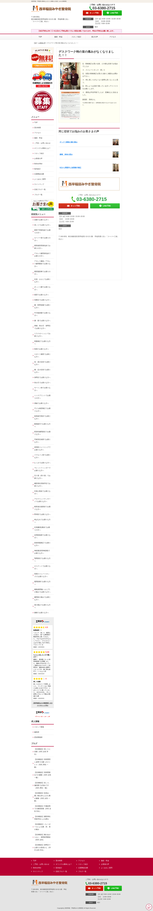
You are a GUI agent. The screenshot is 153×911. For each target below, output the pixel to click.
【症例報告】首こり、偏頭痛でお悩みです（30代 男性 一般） (42, 785)
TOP (40, 37)
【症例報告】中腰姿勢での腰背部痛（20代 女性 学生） (42, 808)
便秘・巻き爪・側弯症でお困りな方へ (42, 327)
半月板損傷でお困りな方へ (42, 314)
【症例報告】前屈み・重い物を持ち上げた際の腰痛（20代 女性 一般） (42, 797)
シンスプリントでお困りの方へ (42, 397)
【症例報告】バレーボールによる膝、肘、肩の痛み (42, 826)
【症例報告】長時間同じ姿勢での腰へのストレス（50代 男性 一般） (42, 763)
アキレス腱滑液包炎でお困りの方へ (42, 255)
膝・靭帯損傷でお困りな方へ (42, 306)
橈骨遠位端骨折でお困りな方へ (42, 508)
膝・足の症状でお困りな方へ (42, 371)
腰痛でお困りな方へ (41, 612)
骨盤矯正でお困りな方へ (42, 342)
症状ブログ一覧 (40, 189)
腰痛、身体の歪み (66, 154)
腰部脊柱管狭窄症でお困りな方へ (42, 485)
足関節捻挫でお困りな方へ (42, 536)
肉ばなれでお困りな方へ (42, 521)
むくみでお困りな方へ (42, 463)
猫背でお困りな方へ (41, 295)
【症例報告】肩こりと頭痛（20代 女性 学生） (42, 751)
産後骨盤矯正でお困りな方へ (42, 544)
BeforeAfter (38, 164)
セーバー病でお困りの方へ (42, 239)
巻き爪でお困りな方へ (42, 382)
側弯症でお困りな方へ (42, 377)
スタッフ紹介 (76, 37)
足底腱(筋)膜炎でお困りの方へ (42, 528)
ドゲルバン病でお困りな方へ (42, 456)
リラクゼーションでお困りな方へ (42, 335)
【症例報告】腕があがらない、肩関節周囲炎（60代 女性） (42, 837)
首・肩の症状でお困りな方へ (42, 363)
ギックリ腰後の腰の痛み (68, 142)
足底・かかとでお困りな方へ (42, 280)
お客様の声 (42, 43)
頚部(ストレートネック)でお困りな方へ (41, 575)
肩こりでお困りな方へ (42, 225)
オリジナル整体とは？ (42, 148)
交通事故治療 (39, 174)
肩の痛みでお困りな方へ (42, 606)
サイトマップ (39, 184)
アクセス (113, 37)
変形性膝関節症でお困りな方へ (42, 433)
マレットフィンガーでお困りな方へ (42, 469)
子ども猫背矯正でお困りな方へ (42, 409)
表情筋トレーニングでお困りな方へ (42, 448)
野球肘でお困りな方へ (42, 514)
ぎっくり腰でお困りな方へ (42, 288)
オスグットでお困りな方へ (42, 567)
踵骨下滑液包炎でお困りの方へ (42, 231)
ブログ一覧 (38, 194)
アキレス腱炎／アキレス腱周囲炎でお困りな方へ (42, 263)
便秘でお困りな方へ (41, 403)
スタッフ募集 (39, 727)
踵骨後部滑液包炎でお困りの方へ (42, 247)
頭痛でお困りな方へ (41, 220)
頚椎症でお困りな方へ (42, 300)
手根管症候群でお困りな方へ (42, 441)
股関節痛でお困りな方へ (42, 583)
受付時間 (37, 127)
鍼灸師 (36, 732)
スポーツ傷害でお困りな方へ (42, 355)
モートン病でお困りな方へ (42, 389)
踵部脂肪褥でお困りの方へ (42, 273)
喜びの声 (94, 37)
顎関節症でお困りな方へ (42, 559)
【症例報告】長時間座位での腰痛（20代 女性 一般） (42, 775)
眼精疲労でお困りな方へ (42, 425)
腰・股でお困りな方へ (42, 320)
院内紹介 (37, 169)
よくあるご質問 (40, 179)
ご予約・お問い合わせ (42, 143)
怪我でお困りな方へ (41, 349)
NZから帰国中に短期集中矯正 (70, 167)
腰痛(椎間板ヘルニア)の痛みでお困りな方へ (42, 591)
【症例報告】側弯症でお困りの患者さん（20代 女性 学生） (42, 847)
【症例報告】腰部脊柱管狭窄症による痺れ (42, 818)
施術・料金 (58, 37)
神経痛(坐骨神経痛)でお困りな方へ (42, 552)
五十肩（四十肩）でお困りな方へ (42, 477)
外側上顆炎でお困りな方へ (42, 492)
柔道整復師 (38, 737)
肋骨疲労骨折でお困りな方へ (42, 417)
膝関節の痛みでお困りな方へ (42, 598)
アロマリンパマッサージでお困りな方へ (42, 500)
